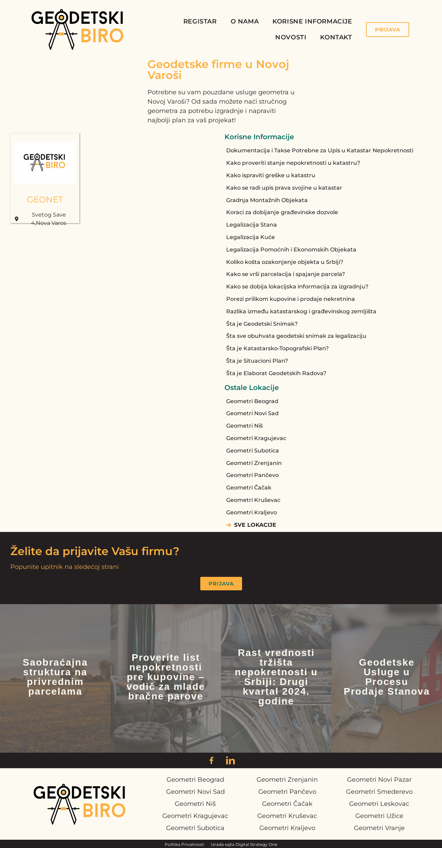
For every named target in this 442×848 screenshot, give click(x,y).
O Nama (245, 21)
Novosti (290, 37)
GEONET (45, 199)
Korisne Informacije (312, 21)
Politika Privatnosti (184, 844)
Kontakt (336, 37)
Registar (200, 21)
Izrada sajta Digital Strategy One (244, 844)
